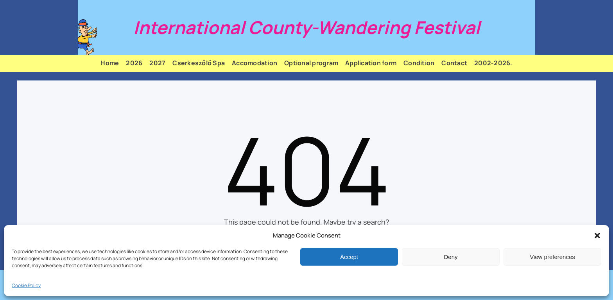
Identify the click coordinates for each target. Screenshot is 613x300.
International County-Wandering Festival (306, 27)
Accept (349, 257)
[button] (597, 235)
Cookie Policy (26, 285)
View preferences (552, 257)
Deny (450, 257)
